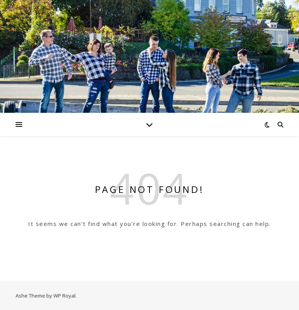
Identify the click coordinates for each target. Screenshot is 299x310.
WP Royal (64, 295)
